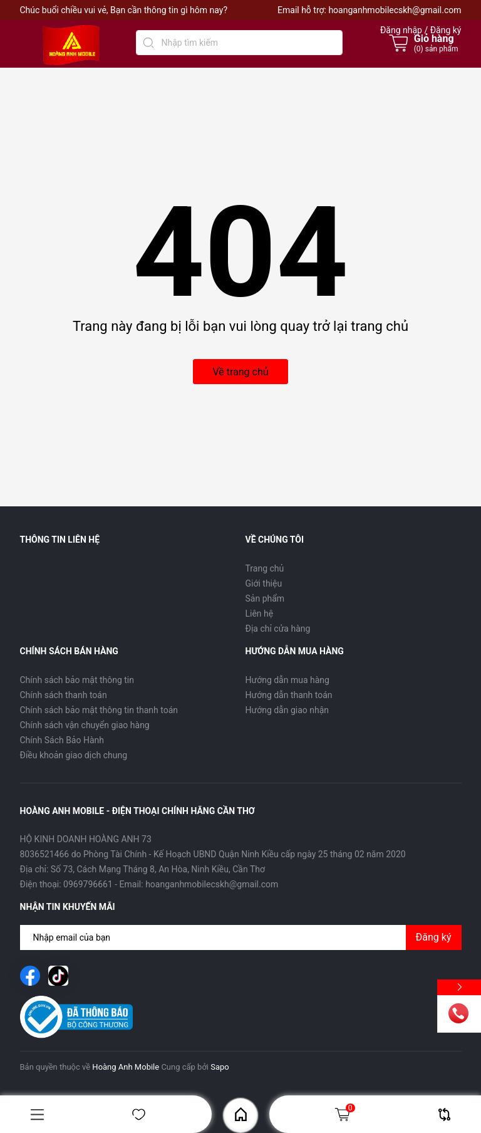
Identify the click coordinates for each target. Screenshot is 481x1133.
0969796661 (88, 884)
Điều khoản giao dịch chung (74, 755)
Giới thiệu (264, 583)
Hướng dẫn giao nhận (287, 710)
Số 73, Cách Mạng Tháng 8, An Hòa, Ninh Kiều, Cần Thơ (158, 869)
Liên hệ (260, 613)
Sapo (219, 1067)
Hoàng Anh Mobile (125, 1067)
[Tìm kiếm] (148, 42)
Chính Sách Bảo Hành (62, 740)
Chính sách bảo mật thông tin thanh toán (99, 710)
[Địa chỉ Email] (241, 937)
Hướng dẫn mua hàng (287, 680)
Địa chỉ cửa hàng (278, 629)
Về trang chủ (240, 372)
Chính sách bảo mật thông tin (77, 680)
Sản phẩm (265, 598)
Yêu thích (139, 1114)
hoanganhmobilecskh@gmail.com (394, 10)
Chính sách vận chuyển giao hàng (85, 725)
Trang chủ (265, 568)
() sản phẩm (436, 48)
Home (241, 1114)
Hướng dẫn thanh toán (289, 695)
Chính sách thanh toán (63, 695)
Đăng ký (434, 937)
